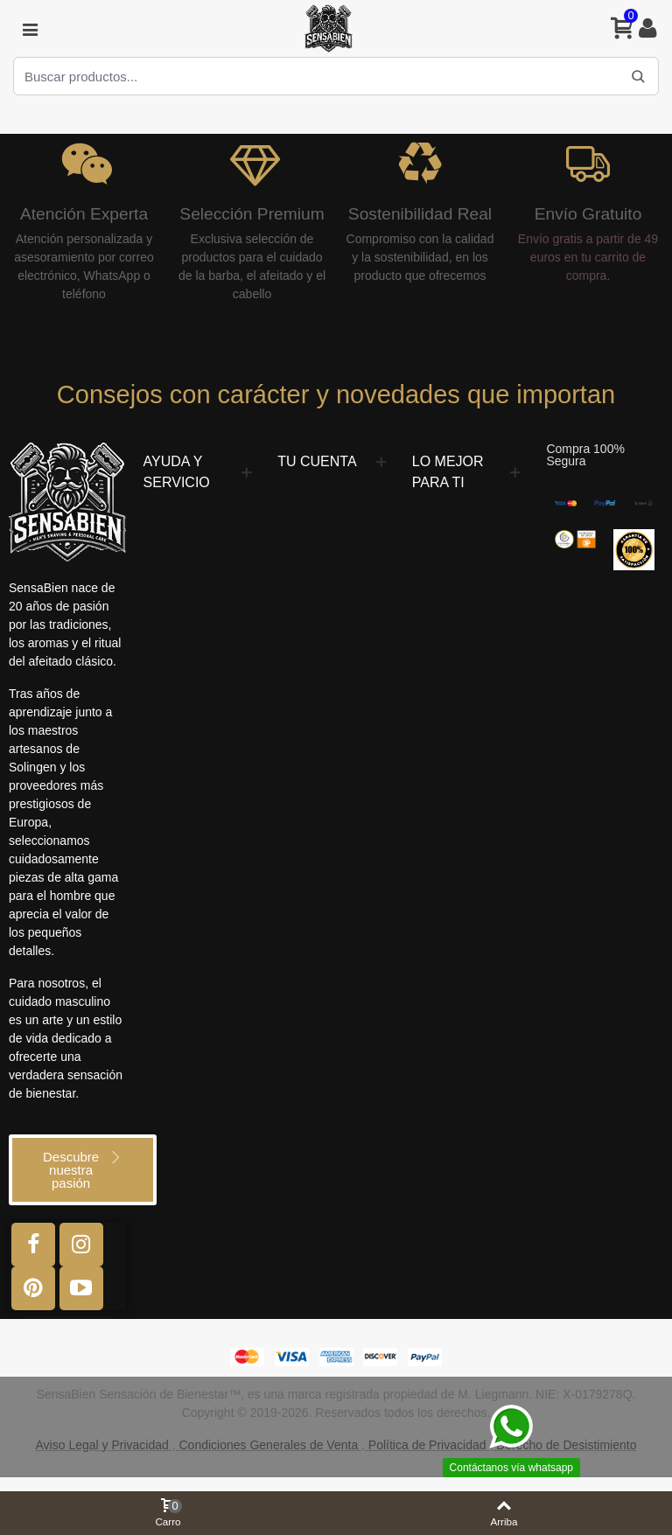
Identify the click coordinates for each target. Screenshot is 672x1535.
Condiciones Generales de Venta (268, 1445)
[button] (83, 1169)
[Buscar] (638, 76)
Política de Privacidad (427, 1445)
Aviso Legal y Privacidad (102, 1445)
